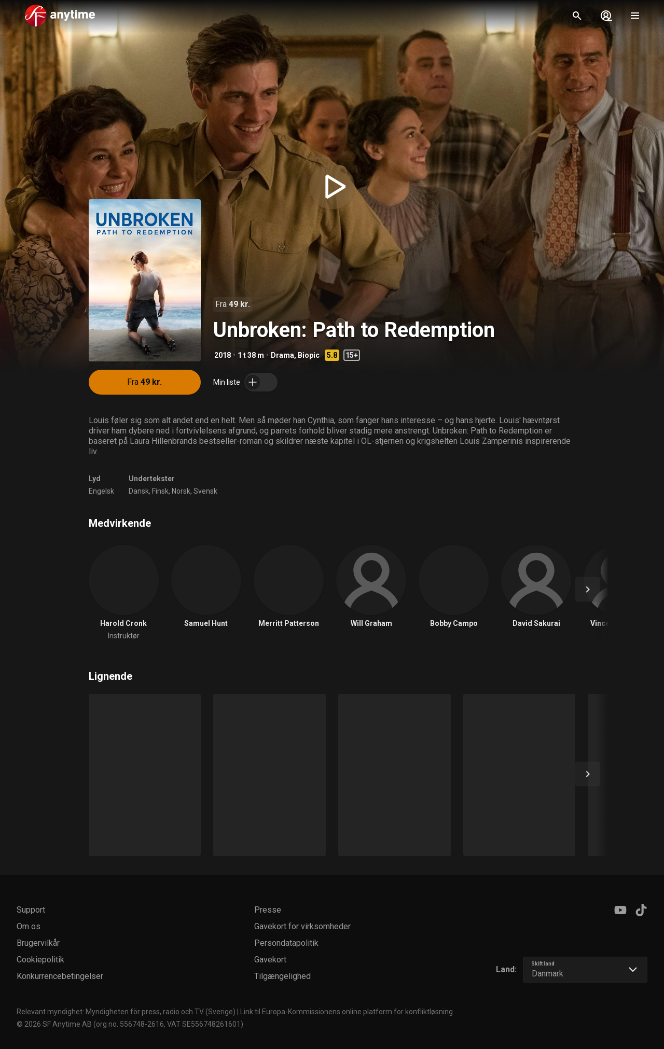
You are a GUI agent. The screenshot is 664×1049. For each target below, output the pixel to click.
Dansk (139, 491)
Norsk (181, 491)
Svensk (205, 491)
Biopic (309, 355)
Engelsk (101, 491)
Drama (282, 355)
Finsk (160, 491)
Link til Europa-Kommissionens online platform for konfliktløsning (346, 1012)
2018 (222, 355)
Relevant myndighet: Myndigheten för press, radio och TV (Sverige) (126, 1012)
